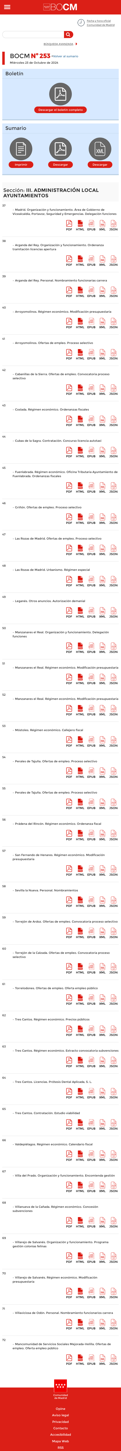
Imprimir (21, 164)
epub (91, 229)
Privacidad (60, 1422)
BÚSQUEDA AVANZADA (58, 43)
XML (102, 229)
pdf (69, 229)
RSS (61, 1448)
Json (113, 229)
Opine (60, 1409)
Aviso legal (60, 1415)
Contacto (60, 1428)
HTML (80, 229)
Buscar (68, 36)
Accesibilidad (60, 1435)
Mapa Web (60, 1441)
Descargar (60, 164)
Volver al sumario (65, 56)
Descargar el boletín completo (60, 110)
